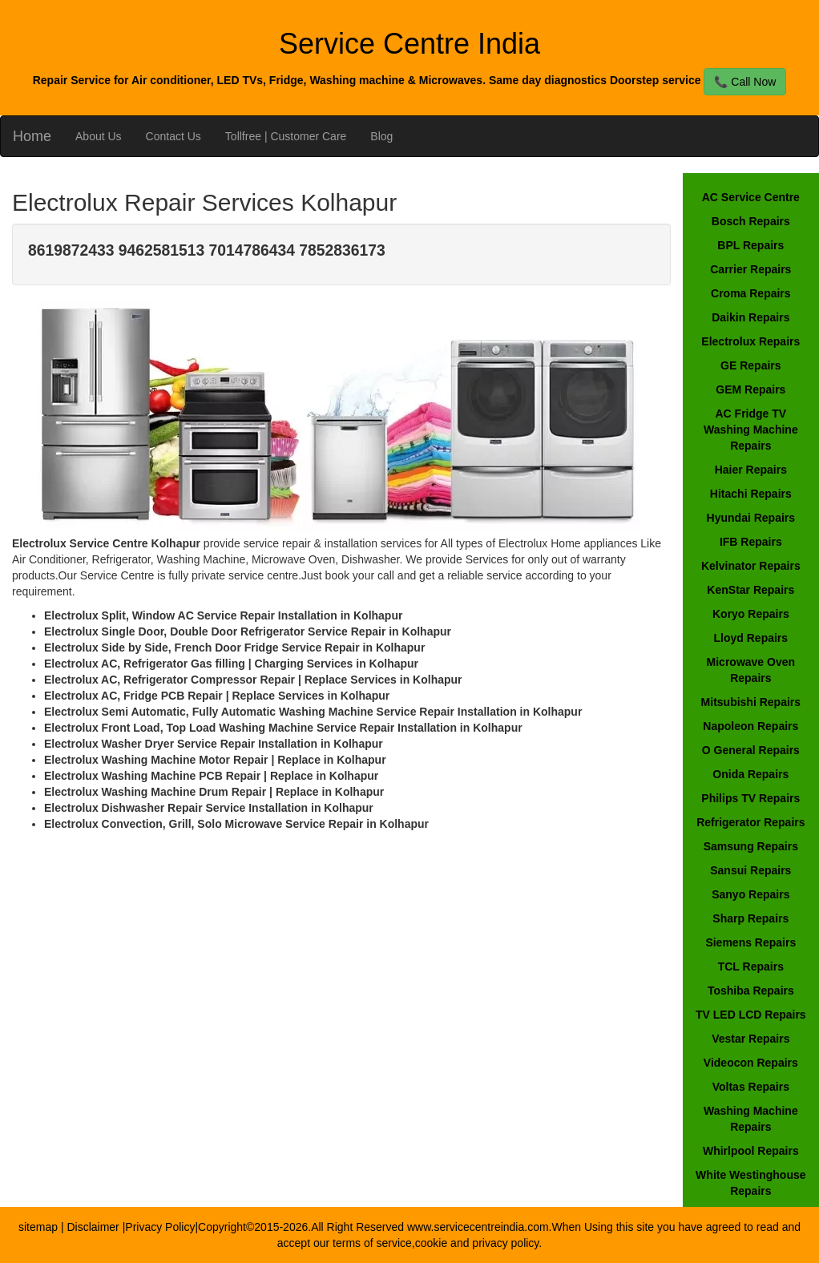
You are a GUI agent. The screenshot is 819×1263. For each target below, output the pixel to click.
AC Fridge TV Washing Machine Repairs (751, 429)
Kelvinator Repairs (751, 565)
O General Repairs (751, 750)
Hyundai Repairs (751, 517)
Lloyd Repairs (751, 638)
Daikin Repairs (750, 317)
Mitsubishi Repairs (751, 702)
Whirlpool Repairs (751, 1150)
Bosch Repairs (751, 221)
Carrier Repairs (750, 269)
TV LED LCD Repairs (751, 1014)
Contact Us (173, 136)
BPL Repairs (750, 245)
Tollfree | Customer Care (285, 136)
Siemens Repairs (750, 942)
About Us (98, 136)
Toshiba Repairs (751, 990)
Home (32, 136)
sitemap (38, 1227)
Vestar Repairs (750, 1038)
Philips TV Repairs (750, 798)
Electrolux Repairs (750, 341)
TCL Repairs (751, 966)
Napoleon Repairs (750, 726)
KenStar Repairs (750, 589)
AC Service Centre (751, 197)
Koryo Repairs (750, 613)
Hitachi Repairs (751, 493)
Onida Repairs (750, 774)
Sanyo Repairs (750, 894)
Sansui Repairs (750, 870)
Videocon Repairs (751, 1062)
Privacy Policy (160, 1227)
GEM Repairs (750, 389)
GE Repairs (750, 365)
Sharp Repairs (750, 918)
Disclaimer (94, 1227)
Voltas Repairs (750, 1086)
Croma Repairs (751, 293)
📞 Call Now (745, 81)
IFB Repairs (751, 541)
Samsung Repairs (751, 846)
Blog (381, 136)
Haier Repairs (751, 469)
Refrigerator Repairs (750, 822)
